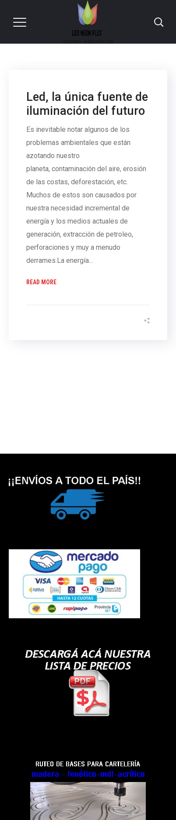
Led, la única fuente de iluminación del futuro (87, 104)
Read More (41, 282)
